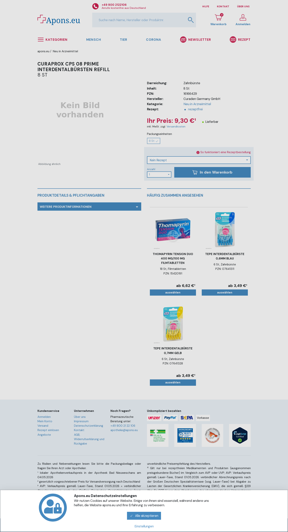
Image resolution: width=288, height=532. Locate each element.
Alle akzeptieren (144, 516)
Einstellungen (144, 526)
